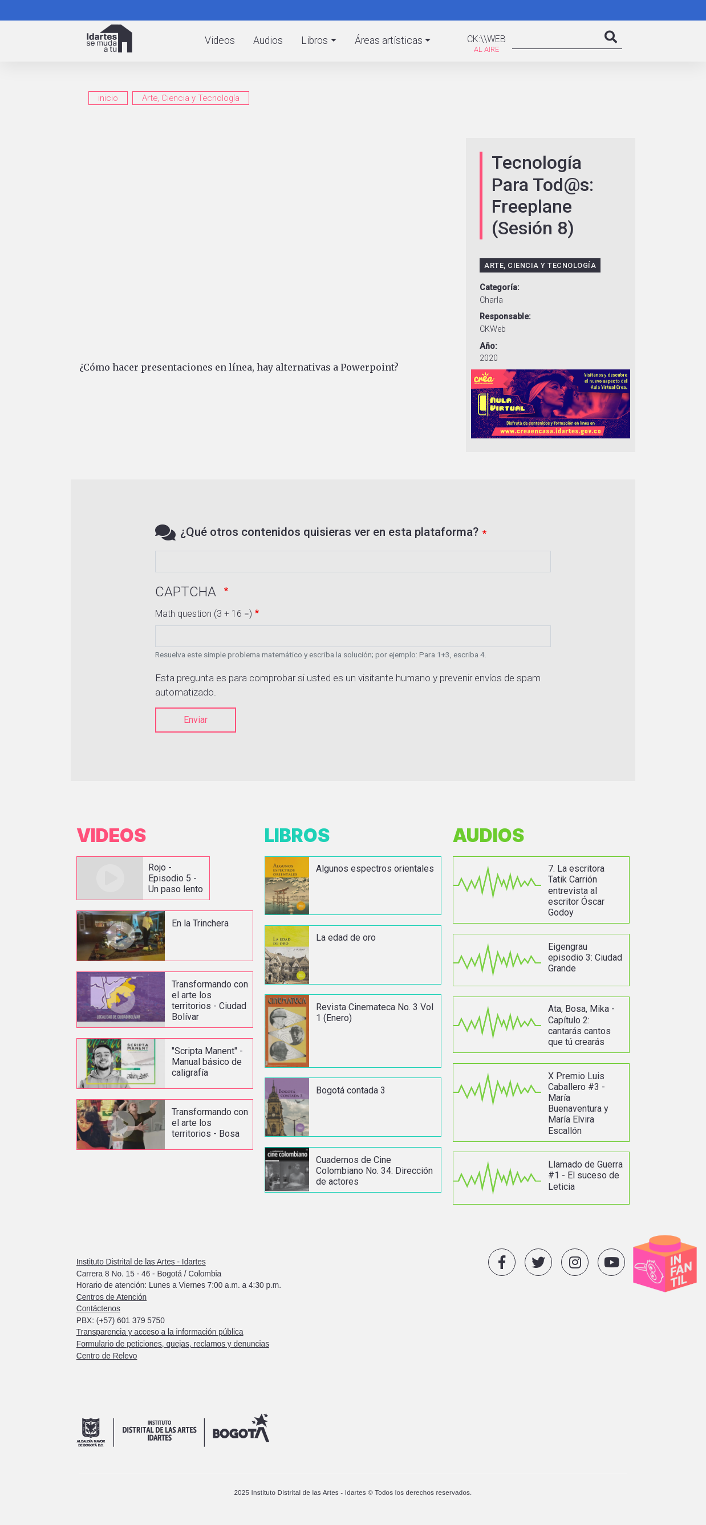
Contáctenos (98, 1308)
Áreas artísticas (389, 40)
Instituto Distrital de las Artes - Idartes (141, 1261)
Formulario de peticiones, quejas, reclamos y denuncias (172, 1343)
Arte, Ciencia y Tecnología (191, 98)
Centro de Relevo (106, 1355)
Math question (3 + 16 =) (203, 613)
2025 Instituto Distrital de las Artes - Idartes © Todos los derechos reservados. (353, 1491)
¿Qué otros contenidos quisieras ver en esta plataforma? (329, 532)
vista (142, 878)
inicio (108, 98)
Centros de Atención (111, 1296)
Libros (314, 40)
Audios (268, 40)
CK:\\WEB (486, 39)
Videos (220, 40)
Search (610, 48)
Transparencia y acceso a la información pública (160, 1331)
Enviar (196, 719)
